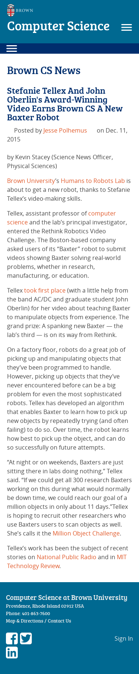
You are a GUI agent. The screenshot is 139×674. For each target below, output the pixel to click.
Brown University (31, 181)
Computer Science (58, 25)
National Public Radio (66, 557)
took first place (45, 290)
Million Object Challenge (86, 533)
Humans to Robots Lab (93, 181)
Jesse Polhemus (65, 130)
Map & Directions (24, 620)
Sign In (124, 638)
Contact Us (59, 620)
